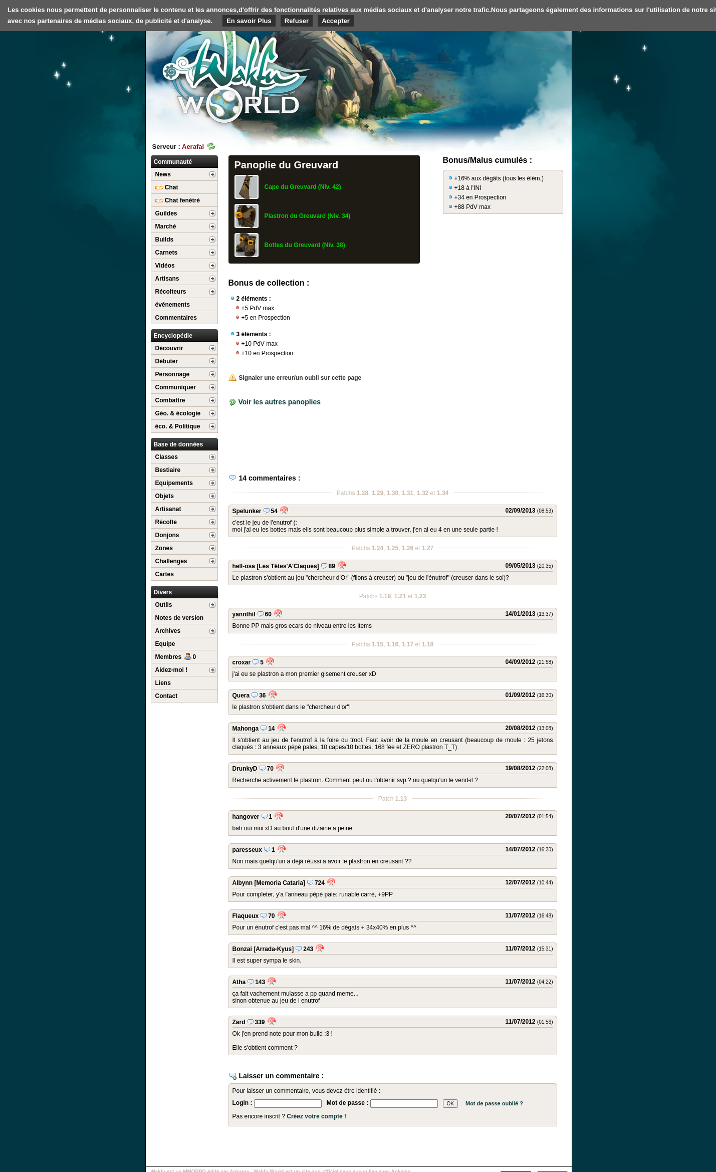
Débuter (166, 361)
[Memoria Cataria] (280, 882)
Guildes (166, 213)
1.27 (427, 548)
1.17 (407, 644)
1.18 (427, 644)
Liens (163, 682)
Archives (168, 630)
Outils (163, 604)
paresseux (247, 849)
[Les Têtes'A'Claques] (288, 566)
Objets (164, 496)
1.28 (362, 493)
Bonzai (242, 949)
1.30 (392, 493)
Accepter (336, 21)
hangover (246, 816)
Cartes (164, 574)
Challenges (171, 561)
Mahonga (245, 728)
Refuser (297, 21)
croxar (241, 662)
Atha (239, 982)
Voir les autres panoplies (279, 402)
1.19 (385, 596)
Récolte (166, 522)
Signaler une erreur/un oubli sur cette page (295, 377)
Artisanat (168, 509)
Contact (166, 695)
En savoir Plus (249, 21)
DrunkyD (245, 768)
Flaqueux (245, 915)
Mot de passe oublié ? (494, 1103)
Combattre (170, 400)
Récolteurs (170, 291)
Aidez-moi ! (171, 669)
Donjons (167, 535)
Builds (164, 239)
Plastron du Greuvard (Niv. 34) (308, 215)
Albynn (242, 882)
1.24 (377, 548)
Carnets (166, 252)
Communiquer (175, 387)
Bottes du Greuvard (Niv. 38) (305, 245)
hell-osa (243, 566)
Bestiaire (168, 470)
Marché (165, 226)
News (163, 174)
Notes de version (179, 617)
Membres (175, 656)
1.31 (407, 493)
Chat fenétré (177, 200)
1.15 (377, 644)
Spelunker (247, 511)
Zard (239, 1022)
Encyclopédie (173, 335)
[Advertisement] (496, 77)
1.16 (392, 644)
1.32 (422, 493)
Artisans (167, 278)
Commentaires (176, 317)
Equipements (174, 483)
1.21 (400, 596)
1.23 (420, 596)
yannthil (244, 614)
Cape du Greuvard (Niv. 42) (303, 186)
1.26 (407, 548)
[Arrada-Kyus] (274, 949)
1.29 (377, 493)
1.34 (442, 493)
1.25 (392, 548)
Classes (166, 456)
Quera (241, 695)
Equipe (165, 643)
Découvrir (169, 348)
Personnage (172, 374)
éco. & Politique (177, 426)
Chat (166, 187)
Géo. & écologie (178, 413)
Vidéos (165, 265)
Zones (164, 548)
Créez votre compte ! (316, 1116)
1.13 (401, 798)
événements (172, 304)
